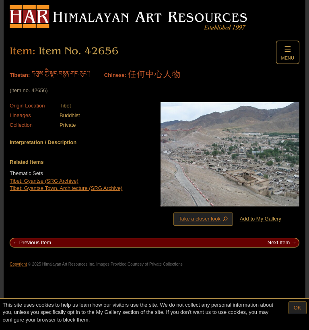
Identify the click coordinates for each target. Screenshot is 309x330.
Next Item (279, 242)
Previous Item (35, 242)
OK (297, 308)
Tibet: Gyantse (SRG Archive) (44, 181)
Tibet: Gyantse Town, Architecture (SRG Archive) (66, 188)
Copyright (18, 264)
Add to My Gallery (260, 219)
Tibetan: (20, 75)
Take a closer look (204, 219)
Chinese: (115, 75)
